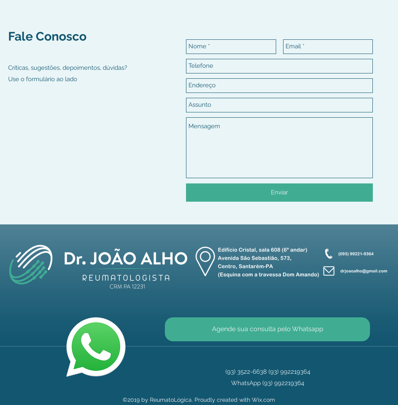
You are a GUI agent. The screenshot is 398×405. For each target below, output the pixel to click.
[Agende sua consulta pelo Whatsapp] (267, 329)
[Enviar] (279, 192)
